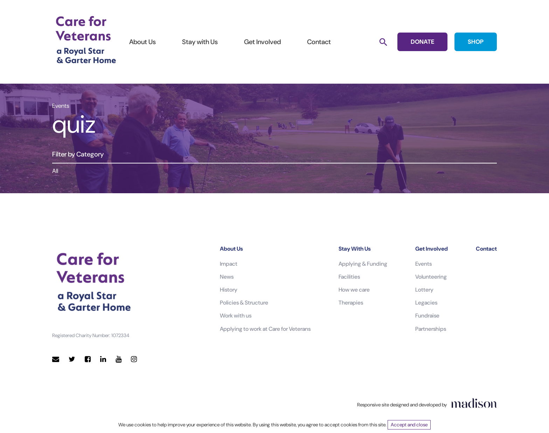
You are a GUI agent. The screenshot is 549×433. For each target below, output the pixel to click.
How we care (354, 289)
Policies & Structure (244, 302)
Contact (319, 41)
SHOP (476, 42)
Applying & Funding (363, 263)
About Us (142, 41)
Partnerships (430, 329)
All (55, 171)
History (228, 289)
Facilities (349, 276)
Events (423, 263)
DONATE (422, 42)
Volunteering (431, 276)
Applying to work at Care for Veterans (265, 329)
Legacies (426, 302)
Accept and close (409, 424)
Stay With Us (355, 248)
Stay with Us (200, 41)
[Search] (383, 42)
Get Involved (262, 41)
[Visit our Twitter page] (72, 359)
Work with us (235, 315)
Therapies (351, 302)
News (227, 276)
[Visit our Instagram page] (134, 359)
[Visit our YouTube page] (118, 359)
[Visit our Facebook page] (88, 359)
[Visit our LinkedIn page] (103, 359)
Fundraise (427, 315)
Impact (228, 263)
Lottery (424, 289)
